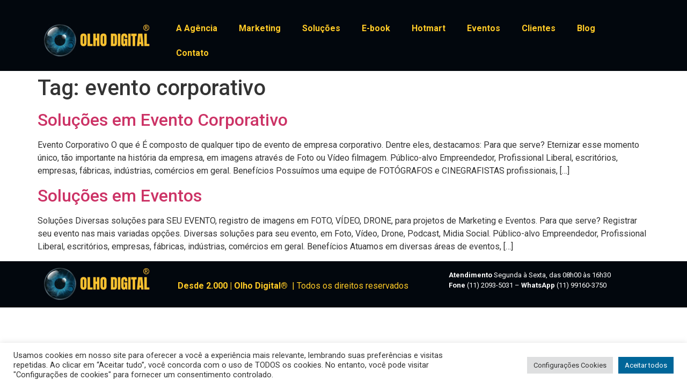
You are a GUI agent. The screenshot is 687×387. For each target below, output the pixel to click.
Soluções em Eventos (120, 195)
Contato (192, 53)
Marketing (260, 28)
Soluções (321, 28)
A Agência (196, 28)
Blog (586, 28)
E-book (376, 28)
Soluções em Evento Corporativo (163, 120)
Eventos (483, 28)
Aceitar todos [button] (646, 365)
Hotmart (428, 28)
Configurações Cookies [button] (569, 365)
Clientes (539, 28)
